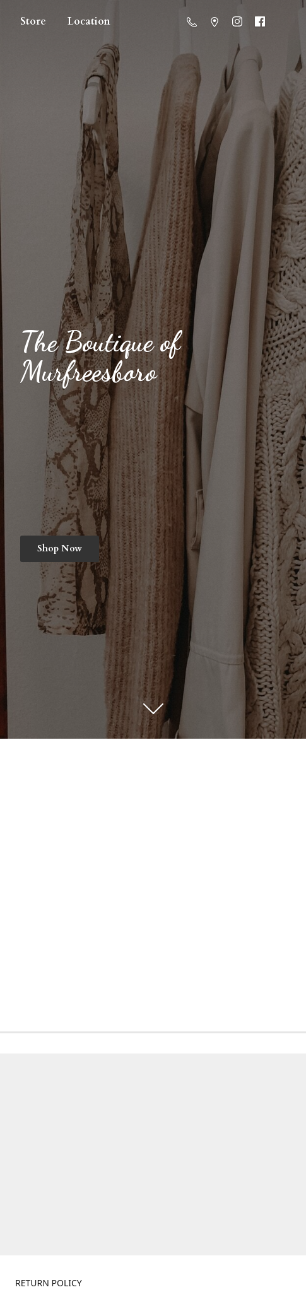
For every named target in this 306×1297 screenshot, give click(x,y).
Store (33, 21)
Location (89, 21)
